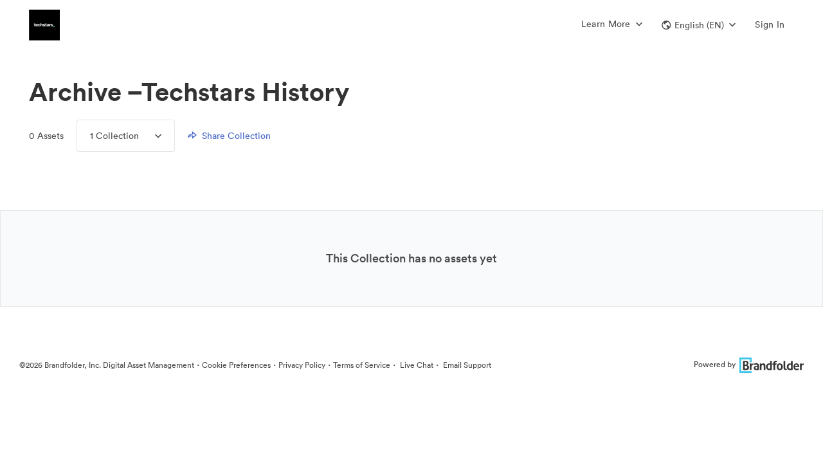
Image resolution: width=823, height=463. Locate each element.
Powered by (749, 364)
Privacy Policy (301, 364)
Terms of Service (361, 364)
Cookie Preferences (236, 364)
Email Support (466, 364)
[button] (698, 25)
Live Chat (415, 364)
